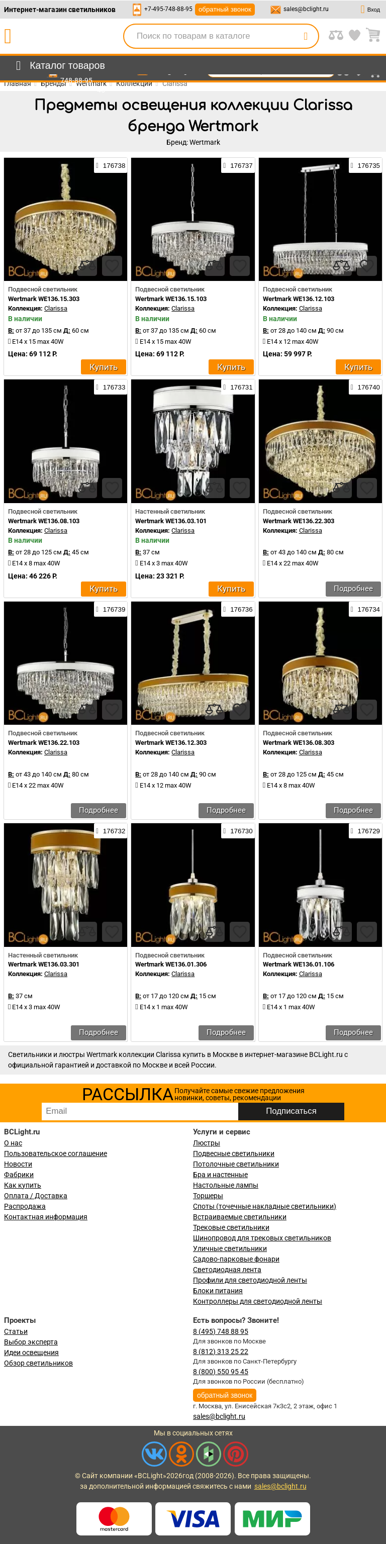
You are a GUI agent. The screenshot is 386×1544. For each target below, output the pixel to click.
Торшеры (208, 1196)
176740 (365, 387)
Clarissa (55, 308)
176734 (365, 609)
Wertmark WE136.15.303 (43, 299)
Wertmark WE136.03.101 (171, 521)
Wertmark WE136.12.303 (171, 742)
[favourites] (112, 266)
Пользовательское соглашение (55, 1153)
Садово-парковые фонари (236, 1259)
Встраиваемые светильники (239, 1217)
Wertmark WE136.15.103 (171, 299)
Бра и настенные (220, 1175)
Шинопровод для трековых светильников (262, 1238)
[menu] (58, 66)
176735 (365, 165)
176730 (237, 831)
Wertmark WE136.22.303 (298, 521)
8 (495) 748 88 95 (220, 1331)
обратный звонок (225, 9)
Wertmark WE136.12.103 (298, 299)
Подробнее (353, 588)
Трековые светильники (231, 1227)
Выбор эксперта (31, 1342)
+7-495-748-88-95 (168, 9)
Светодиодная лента (227, 1270)
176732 (110, 831)
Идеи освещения (31, 1352)
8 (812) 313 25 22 (220, 1351)
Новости (18, 1164)
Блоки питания (218, 1291)
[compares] (87, 266)
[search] (305, 36)
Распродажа (25, 1206)
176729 (365, 831)
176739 (110, 609)
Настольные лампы (225, 1185)
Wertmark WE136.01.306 (171, 964)
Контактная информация (45, 1217)
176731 (237, 387)
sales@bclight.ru (306, 9)
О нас (13, 1143)
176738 (110, 165)
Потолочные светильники (236, 1164)
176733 (110, 387)
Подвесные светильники (233, 1153)
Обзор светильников (38, 1363)
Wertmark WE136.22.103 (43, 742)
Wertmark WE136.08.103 (43, 521)
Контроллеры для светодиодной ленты (257, 1301)
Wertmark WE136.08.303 (298, 742)
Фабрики (19, 1175)
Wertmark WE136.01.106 (298, 964)
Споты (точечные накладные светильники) (264, 1206)
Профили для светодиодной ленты (250, 1280)
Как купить (22, 1185)
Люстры (206, 1143)
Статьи (16, 1331)
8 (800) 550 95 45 (220, 1372)
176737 (237, 165)
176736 (237, 609)
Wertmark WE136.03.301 (43, 964)
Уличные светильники (230, 1248)
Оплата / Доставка (35, 1196)
